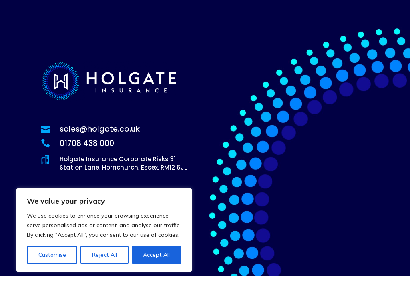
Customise (52, 254)
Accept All (156, 254)
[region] (104, 230)
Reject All (104, 254)
